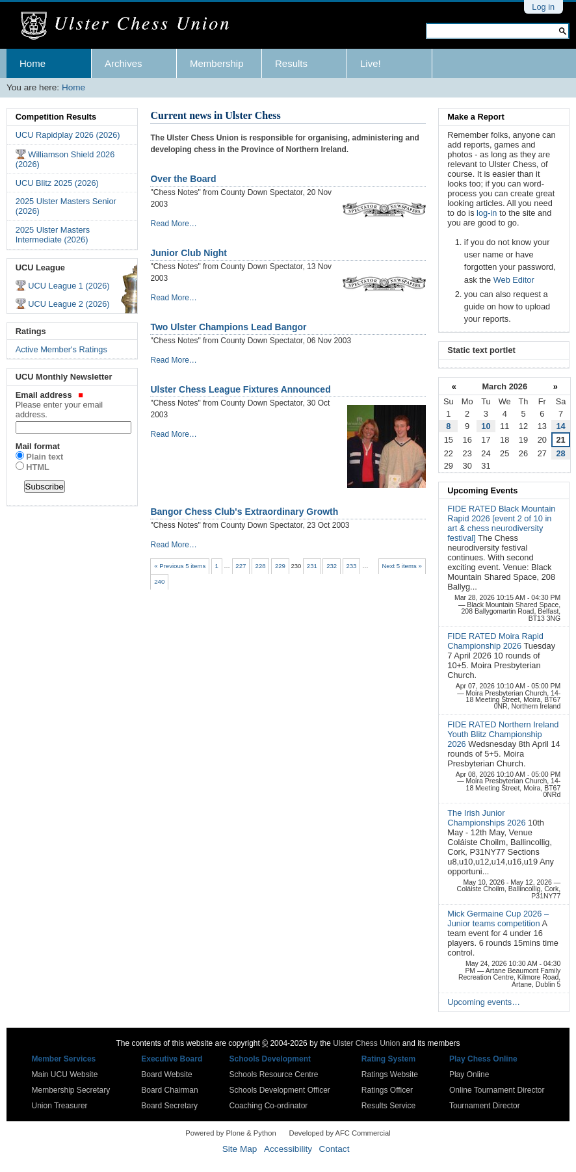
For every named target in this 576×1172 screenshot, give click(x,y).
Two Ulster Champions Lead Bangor (228, 327)
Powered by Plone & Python (230, 1133)
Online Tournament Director (497, 1090)
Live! (370, 63)
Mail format (38, 446)
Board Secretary (169, 1105)
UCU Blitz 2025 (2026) (57, 183)
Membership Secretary (71, 1090)
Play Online (469, 1074)
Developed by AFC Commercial (340, 1133)
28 (560, 453)
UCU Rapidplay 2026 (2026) (68, 135)
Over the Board (183, 179)
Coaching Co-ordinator (268, 1105)
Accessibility (288, 1149)
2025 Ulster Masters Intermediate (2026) (53, 234)
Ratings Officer (387, 1090)
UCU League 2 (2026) (68, 304)
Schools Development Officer (279, 1090)
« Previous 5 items (179, 565)
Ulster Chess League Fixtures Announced (240, 389)
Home (33, 63)
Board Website (166, 1074)
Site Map (239, 1149)
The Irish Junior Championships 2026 (487, 817)
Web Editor (513, 280)
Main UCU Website (65, 1074)
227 (240, 565)
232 (331, 565)
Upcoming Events (482, 490)
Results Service (388, 1105)
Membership (217, 63)
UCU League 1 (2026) (68, 286)
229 (280, 565)
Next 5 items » (401, 565)
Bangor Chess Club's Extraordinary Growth (244, 511)
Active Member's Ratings (61, 349)
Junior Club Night (188, 253)
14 (560, 426)
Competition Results (56, 117)
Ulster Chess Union (366, 1043)
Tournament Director (484, 1105)
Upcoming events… (483, 1002)
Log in (543, 7)
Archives (123, 63)
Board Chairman (169, 1090)
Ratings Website (389, 1074)
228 (260, 565)
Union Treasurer (60, 1105)
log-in (487, 213)
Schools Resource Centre (274, 1074)
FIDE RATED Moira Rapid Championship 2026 (495, 641)
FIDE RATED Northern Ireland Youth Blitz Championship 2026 (502, 734)
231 (312, 565)
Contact (334, 1149)
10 (485, 426)
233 (351, 565)
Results (291, 63)
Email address (72, 404)
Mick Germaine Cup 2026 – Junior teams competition (498, 918)
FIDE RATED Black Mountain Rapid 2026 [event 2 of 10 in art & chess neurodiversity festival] (501, 523)
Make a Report (475, 117)
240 (159, 581)
